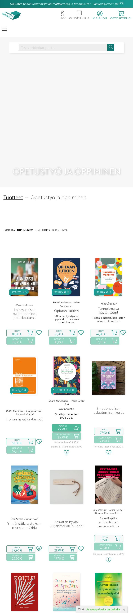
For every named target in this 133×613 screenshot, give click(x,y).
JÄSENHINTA (59, 195)
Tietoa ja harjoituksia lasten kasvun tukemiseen (108, 284)
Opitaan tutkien (66, 276)
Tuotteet (13, 162)
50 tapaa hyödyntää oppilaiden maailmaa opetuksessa (66, 284)
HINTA (46, 195)
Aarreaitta (66, 374)
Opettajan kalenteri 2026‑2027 (66, 381)
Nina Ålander (108, 269)
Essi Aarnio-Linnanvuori (24, 484)
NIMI (38, 195)
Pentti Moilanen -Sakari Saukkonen (66, 269)
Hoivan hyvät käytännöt (24, 384)
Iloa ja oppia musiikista (66, 590)
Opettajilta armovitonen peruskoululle (108, 487)
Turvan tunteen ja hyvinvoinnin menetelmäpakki (108, 594)
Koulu (24, 593)
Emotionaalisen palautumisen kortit (108, 375)
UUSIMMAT (25, 195)
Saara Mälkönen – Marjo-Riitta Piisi (66, 367)
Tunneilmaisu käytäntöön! (108, 276)
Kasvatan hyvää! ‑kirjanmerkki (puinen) (66, 489)
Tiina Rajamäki (24, 588)
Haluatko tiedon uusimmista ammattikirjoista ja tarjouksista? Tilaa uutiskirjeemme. (64, 4)
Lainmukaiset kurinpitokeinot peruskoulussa (24, 279)
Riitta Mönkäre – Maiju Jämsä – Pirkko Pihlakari (24, 377)
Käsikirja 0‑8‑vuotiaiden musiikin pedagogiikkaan (66, 596)
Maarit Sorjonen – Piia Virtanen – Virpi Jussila (108, 583)
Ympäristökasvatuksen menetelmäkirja (24, 490)
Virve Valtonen (24, 270)
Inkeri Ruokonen (66, 584)
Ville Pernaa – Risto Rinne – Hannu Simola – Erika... (108, 476)
